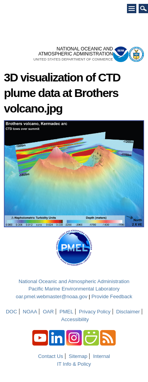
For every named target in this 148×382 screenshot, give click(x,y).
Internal (101, 356)
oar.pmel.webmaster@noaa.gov (51, 296)
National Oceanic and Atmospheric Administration (74, 281)
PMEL (66, 312)
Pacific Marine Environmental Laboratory (74, 289)
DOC (11, 312)
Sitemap (78, 356)
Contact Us (50, 356)
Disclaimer (128, 312)
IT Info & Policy (74, 364)
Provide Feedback (112, 296)
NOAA (30, 312)
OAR (48, 312)
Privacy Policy (95, 312)
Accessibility (75, 319)
